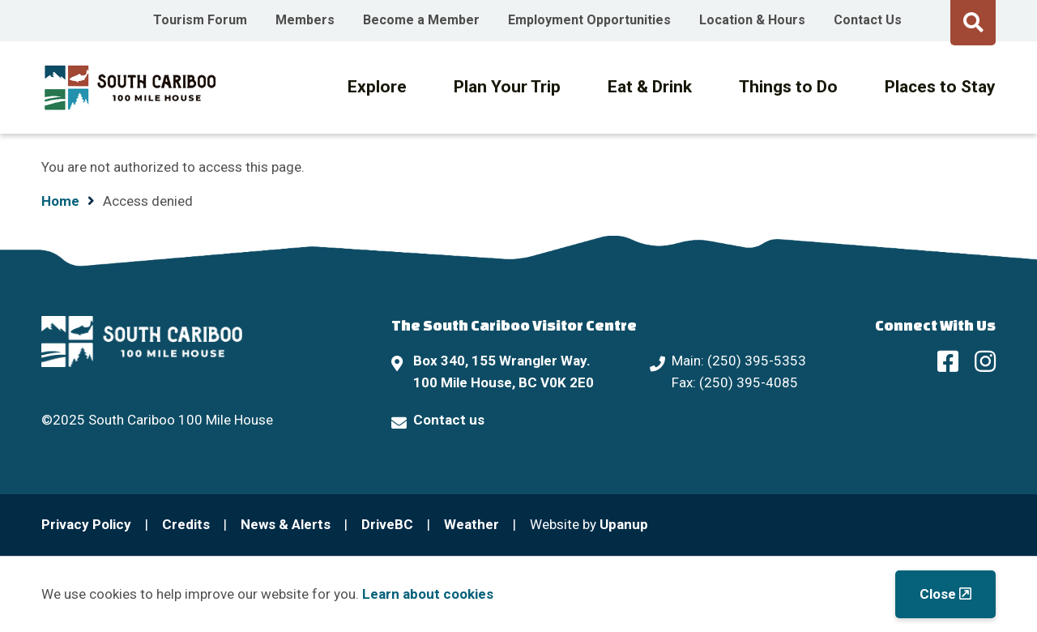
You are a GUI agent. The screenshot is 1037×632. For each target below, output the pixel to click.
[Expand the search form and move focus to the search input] (973, 20)
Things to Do (788, 86)
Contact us (448, 420)
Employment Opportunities (589, 20)
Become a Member (421, 20)
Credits (186, 524)
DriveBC (387, 524)
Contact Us (868, 20)
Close (938, 594)
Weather (471, 524)
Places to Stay (940, 86)
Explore (377, 86)
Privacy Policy (86, 524)
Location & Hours (752, 20)
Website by (589, 524)
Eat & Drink (650, 86)
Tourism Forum (200, 20)
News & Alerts (286, 524)
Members (305, 20)
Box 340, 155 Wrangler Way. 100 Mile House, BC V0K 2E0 (503, 371)
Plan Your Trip (507, 86)
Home (60, 201)
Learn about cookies (427, 594)
